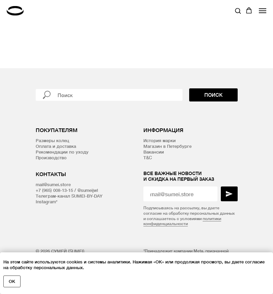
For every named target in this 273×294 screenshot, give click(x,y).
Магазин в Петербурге (167, 146)
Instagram (46, 201)
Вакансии (153, 152)
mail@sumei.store (53, 184)
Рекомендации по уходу (62, 152)
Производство (51, 157)
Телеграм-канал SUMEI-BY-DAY (69, 196)
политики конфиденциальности (182, 221)
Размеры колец (52, 140)
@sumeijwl (87, 190)
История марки (159, 140)
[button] (238, 10)
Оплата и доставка (56, 146)
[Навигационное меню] (262, 10)
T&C (147, 157)
